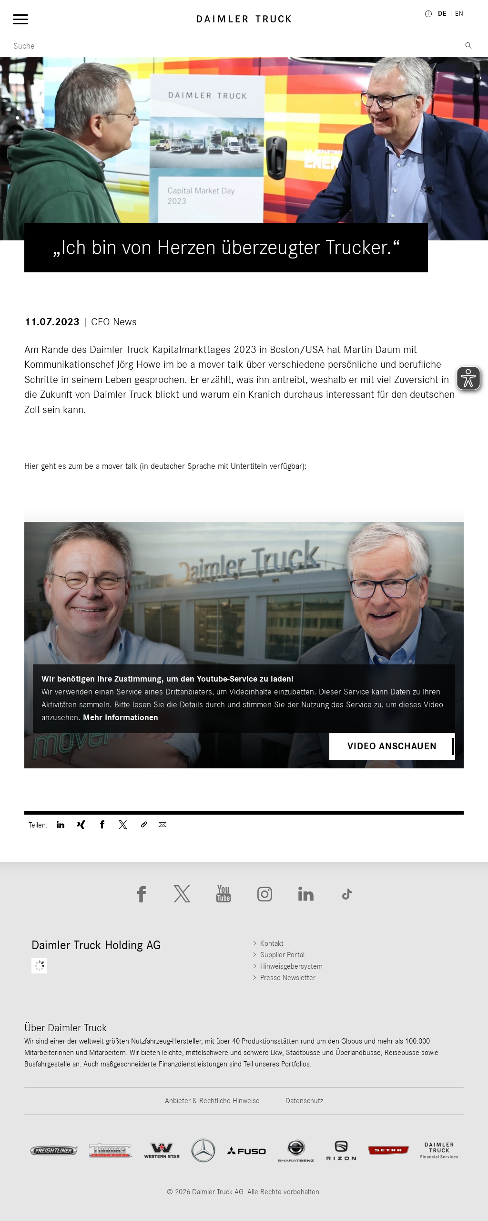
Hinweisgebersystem (291, 966)
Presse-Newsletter (287, 978)
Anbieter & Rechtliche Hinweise (212, 1101)
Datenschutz (304, 1101)
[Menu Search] (227, 46)
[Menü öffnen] (20, 19)
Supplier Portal (282, 955)
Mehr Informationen (120, 718)
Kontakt (272, 943)
